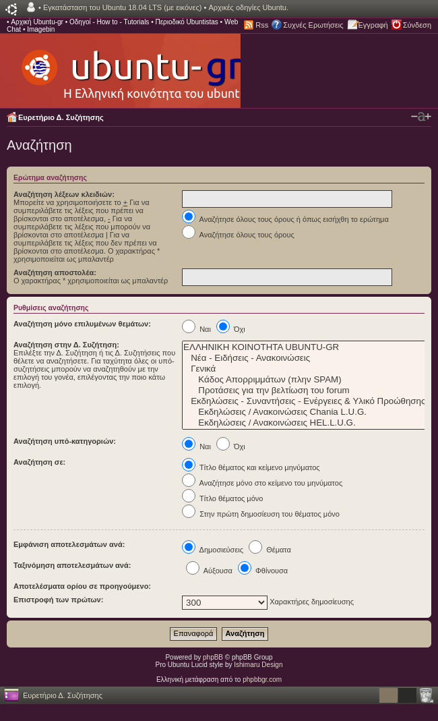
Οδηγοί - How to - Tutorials (109, 22)
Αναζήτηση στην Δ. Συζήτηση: (66, 345)
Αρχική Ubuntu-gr (37, 22)
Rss (261, 25)
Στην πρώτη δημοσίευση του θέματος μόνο (261, 514)
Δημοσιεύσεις (212, 550)
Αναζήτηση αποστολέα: (54, 272)
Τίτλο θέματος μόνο (222, 498)
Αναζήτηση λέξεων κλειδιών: (64, 194)
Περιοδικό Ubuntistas (186, 22)
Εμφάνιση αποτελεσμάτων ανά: (69, 544)
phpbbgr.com (262, 679)
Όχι (230, 329)
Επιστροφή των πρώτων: (58, 600)
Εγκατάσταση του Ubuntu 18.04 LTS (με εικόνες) (122, 7)
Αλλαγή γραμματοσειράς (421, 116)
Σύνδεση (417, 25)
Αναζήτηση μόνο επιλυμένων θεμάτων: (82, 324)
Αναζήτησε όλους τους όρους (238, 235)
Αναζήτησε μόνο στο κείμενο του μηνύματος (262, 483)
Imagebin (41, 29)
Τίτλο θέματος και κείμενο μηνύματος (251, 467)
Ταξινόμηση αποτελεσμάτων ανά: (72, 565)
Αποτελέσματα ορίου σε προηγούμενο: (82, 586)
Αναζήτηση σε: (39, 462)
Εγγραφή (373, 25)
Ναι (196, 329)
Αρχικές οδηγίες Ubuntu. (248, 7)
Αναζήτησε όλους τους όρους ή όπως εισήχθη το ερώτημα (285, 219)
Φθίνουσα (263, 571)
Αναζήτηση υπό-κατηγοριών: (64, 441)
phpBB (213, 657)
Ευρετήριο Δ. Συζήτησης (61, 117)
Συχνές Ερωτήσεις (313, 25)
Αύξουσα (209, 571)
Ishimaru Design (258, 664)
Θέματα (270, 550)
